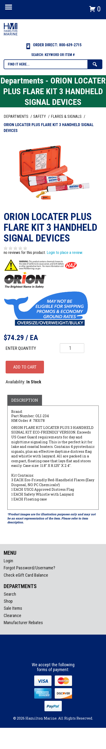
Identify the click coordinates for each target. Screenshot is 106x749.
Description (24, 400)
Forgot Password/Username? (29, 567)
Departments (16, 116)
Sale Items (13, 608)
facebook (44, 653)
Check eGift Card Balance (26, 575)
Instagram (53, 653)
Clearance (12, 615)
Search (10, 594)
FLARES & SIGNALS (67, 116)
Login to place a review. (65, 252)
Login (8, 560)
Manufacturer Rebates (23, 622)
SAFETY (40, 116)
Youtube (62, 653)
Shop (8, 601)
